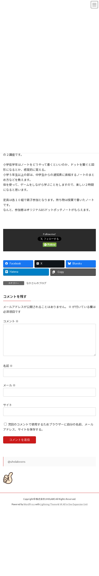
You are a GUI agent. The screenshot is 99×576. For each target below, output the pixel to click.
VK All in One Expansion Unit (73, 509)
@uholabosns (16, 466)
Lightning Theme (48, 509)
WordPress (29, 509)
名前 (8, 371)
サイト (7, 410)
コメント (10, 321)
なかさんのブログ (36, 283)
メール (9, 390)
